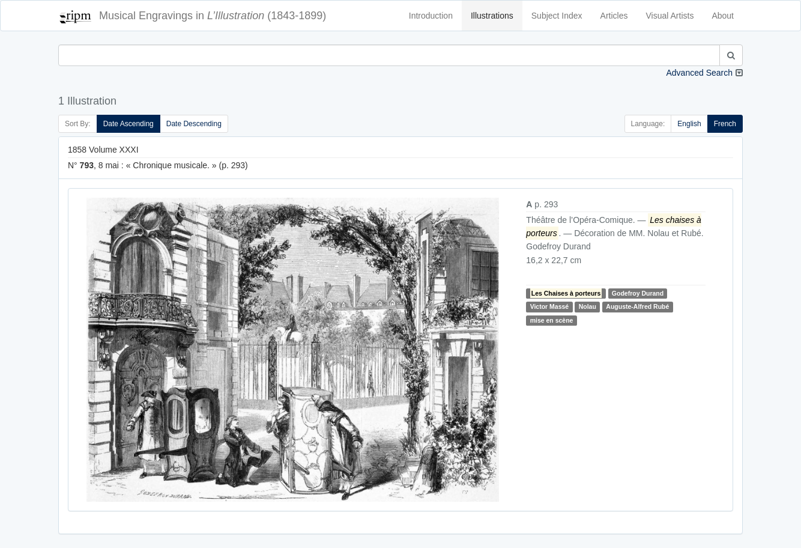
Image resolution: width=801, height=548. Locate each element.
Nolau (587, 306)
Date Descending (194, 124)
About (723, 15)
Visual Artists (670, 15)
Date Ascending (128, 124)
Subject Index (556, 15)
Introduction (431, 15)
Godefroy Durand (637, 293)
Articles (614, 15)
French (725, 124)
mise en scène (551, 320)
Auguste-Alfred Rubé (637, 306)
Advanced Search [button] (699, 73)
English (689, 124)
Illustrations (492, 15)
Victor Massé (549, 306)
